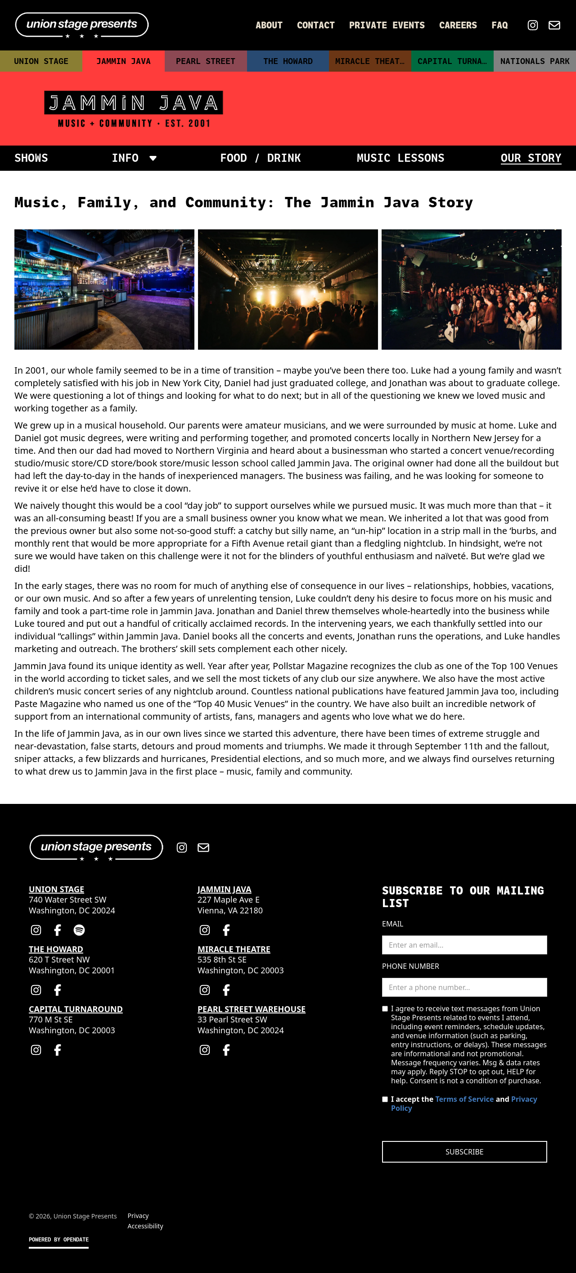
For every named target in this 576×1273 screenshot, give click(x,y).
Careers (458, 25)
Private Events (387, 25)
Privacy (138, 1215)
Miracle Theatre (372, 61)
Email (392, 923)
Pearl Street (205, 61)
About (269, 25)
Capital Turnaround (456, 61)
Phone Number (410, 966)
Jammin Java (123, 61)
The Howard (288, 61)
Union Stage (41, 61)
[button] (134, 158)
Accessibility (145, 1226)
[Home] (81, 25)
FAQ (499, 25)
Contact (316, 25)
